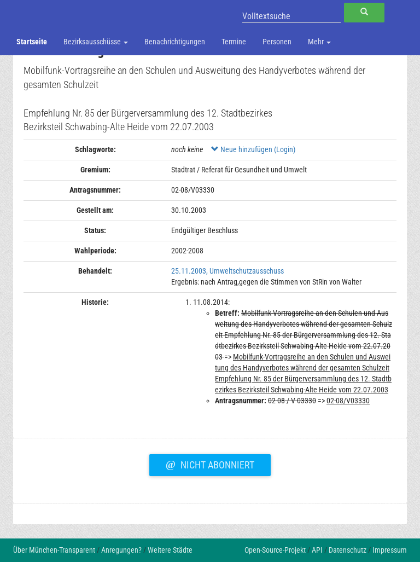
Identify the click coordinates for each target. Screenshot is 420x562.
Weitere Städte (170, 550)
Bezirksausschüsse (95, 41)
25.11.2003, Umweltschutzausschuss (227, 270)
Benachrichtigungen (174, 41)
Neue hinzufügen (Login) (253, 149)
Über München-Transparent (54, 550)
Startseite (31, 41)
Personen (276, 41)
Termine (233, 41)
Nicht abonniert (210, 463)
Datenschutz (347, 550)
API (317, 550)
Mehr (319, 41)
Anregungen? (121, 550)
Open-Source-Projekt (275, 550)
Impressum (389, 550)
